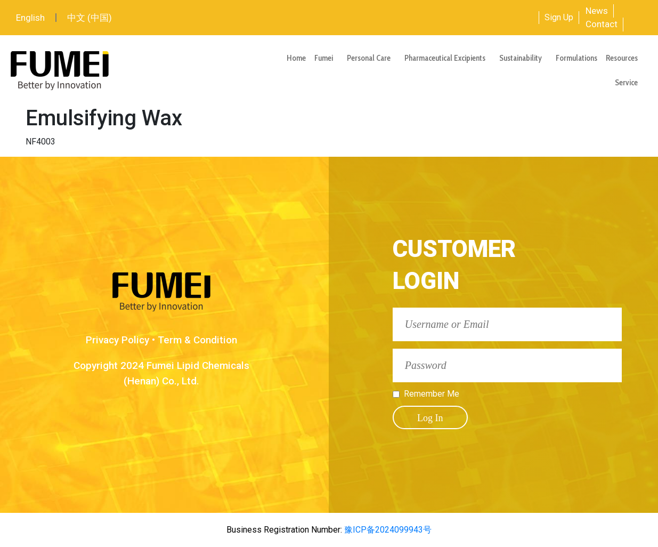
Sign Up (559, 17)
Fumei (326, 58)
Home (296, 58)
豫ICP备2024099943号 (387, 530)
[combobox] (493, 18)
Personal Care (371, 58)
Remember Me (431, 394)
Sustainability (523, 58)
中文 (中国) (89, 17)
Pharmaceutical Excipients (447, 58)
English (30, 17)
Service (629, 82)
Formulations (576, 58)
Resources (624, 58)
